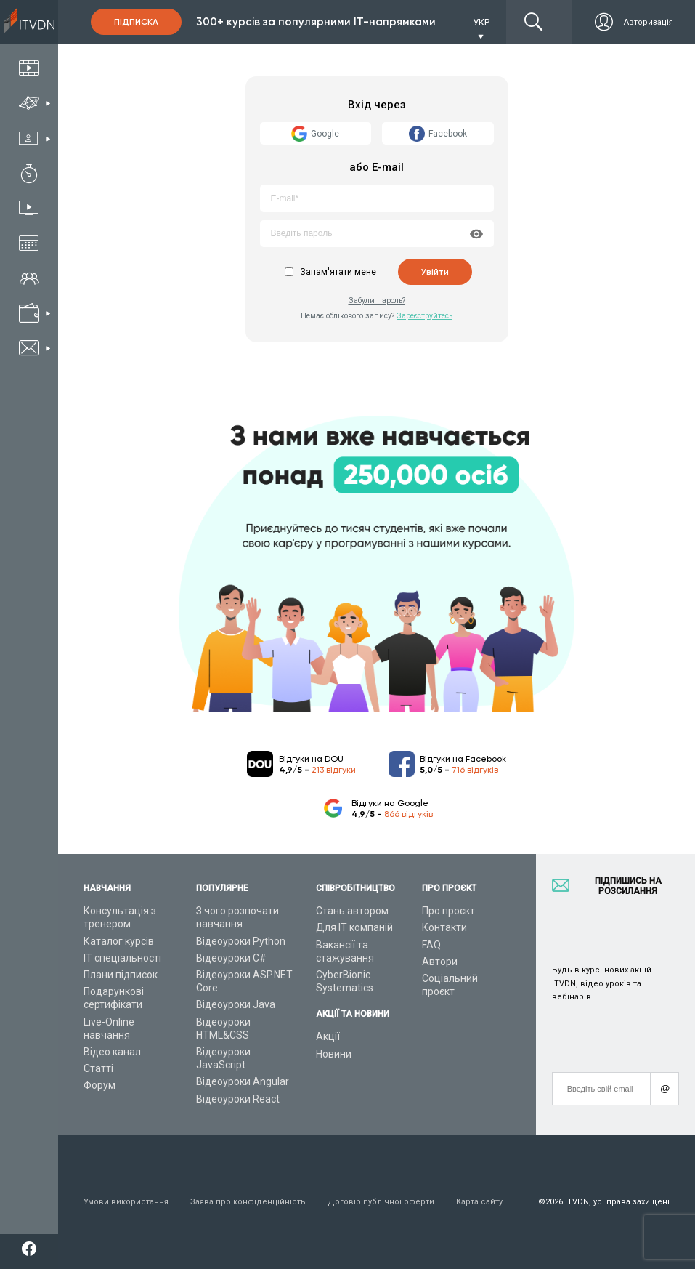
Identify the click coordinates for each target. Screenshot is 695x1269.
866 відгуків (408, 814)
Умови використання (126, 1201)
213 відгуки (334, 770)
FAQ (431, 945)
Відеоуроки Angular (242, 1081)
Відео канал (112, 1052)
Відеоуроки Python (240, 941)
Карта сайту (479, 1201)
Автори (440, 961)
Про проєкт (448, 910)
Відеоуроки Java (235, 1004)
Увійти (435, 272)
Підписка (136, 22)
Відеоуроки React (238, 1099)
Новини (333, 1054)
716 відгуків (475, 770)
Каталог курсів (119, 941)
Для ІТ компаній (354, 927)
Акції (328, 1036)
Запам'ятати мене (338, 272)
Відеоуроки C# (231, 958)
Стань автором (352, 910)
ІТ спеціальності (122, 958)
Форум (99, 1085)
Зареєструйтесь (424, 316)
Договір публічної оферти (381, 1201)
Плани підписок (121, 974)
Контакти (444, 927)
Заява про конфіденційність (248, 1201)
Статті (98, 1068)
